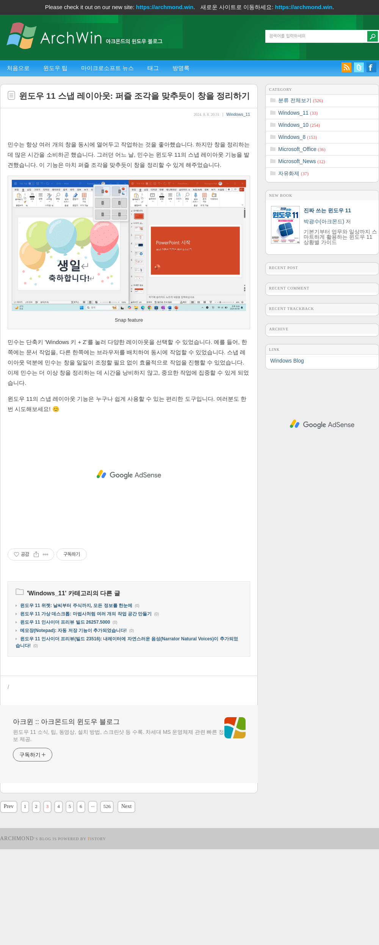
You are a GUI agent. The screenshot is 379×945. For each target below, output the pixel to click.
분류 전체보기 (300, 100)
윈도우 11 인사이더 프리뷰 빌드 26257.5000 (65, 698)
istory (97, 914)
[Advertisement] (129, 169)
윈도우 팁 (55, 68)
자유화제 (293, 173)
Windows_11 (238, 114)
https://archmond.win (165, 7)
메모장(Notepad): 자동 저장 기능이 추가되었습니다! (73, 706)
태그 (153, 68)
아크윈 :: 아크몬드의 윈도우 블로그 (66, 797)
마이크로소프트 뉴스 (107, 68)
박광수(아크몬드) (324, 221)
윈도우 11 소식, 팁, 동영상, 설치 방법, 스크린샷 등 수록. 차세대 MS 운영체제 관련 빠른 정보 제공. (118, 811)
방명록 (181, 68)
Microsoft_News (301, 161)
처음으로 (18, 68)
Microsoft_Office (302, 149)
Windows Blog (287, 361)
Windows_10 (299, 125)
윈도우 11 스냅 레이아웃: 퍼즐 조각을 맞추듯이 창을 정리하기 (134, 96)
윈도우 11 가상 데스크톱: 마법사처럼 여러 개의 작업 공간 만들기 (86, 689)
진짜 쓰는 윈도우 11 (327, 210)
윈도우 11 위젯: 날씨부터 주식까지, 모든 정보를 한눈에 (76, 681)
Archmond (17, 914)
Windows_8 (297, 137)
